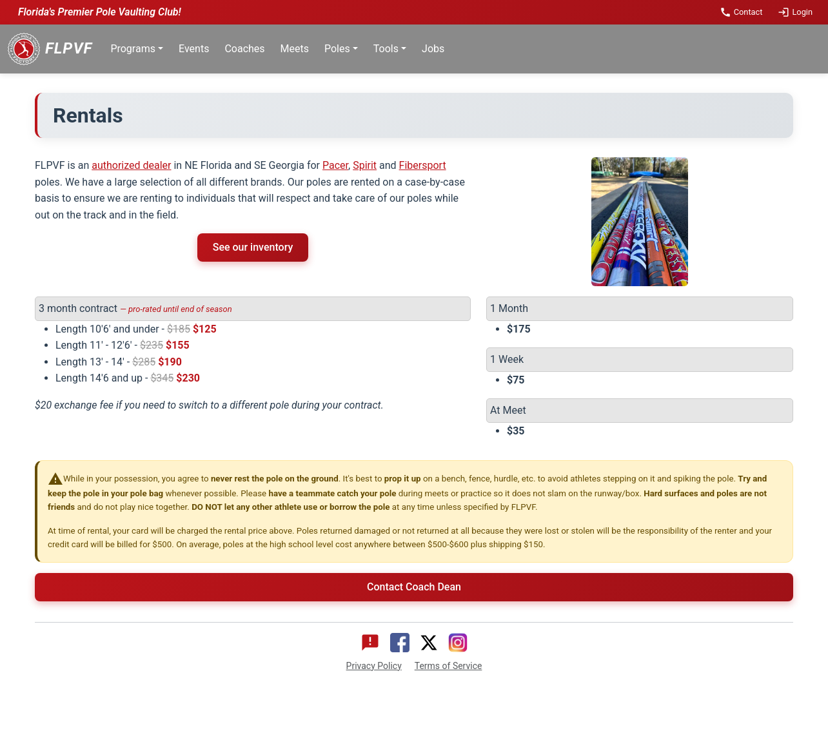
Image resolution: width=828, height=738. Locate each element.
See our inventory (253, 247)
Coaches (244, 49)
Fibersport (422, 165)
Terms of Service (448, 666)
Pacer (335, 165)
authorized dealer (131, 165)
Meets (295, 49)
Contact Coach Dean (414, 587)
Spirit (365, 165)
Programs (132, 49)
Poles (337, 49)
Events (194, 49)
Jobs (433, 49)
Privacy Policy (374, 666)
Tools (386, 49)
